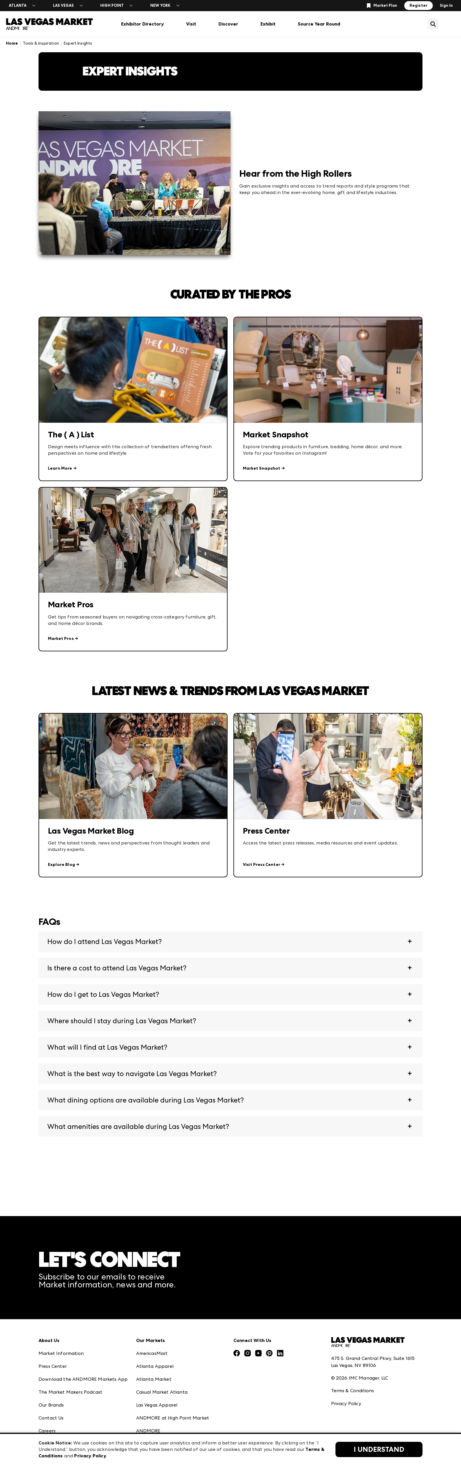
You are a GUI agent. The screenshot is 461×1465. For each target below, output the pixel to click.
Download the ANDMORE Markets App (83, 1379)
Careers (47, 1431)
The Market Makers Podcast (70, 1392)
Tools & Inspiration (41, 43)
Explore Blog (61, 864)
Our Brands (51, 1405)
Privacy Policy (346, 1403)
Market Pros (61, 638)
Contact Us (51, 1418)
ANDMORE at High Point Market (172, 1418)
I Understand (379, 1449)
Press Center (53, 1366)
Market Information (61, 1353)
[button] (230, 941)
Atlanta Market (153, 1379)
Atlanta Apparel (154, 1366)
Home (12, 43)
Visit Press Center (261, 864)
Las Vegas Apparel (157, 1405)
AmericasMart (152, 1353)
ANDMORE (148, 1431)
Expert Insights (78, 43)
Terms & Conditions (352, 1390)
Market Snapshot (261, 468)
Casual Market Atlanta (162, 1392)
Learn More (60, 468)
